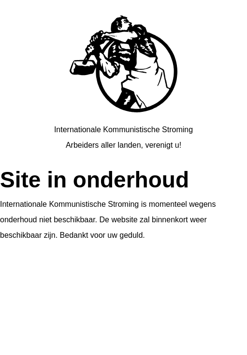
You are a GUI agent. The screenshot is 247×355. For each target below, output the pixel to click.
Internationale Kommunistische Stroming (123, 129)
